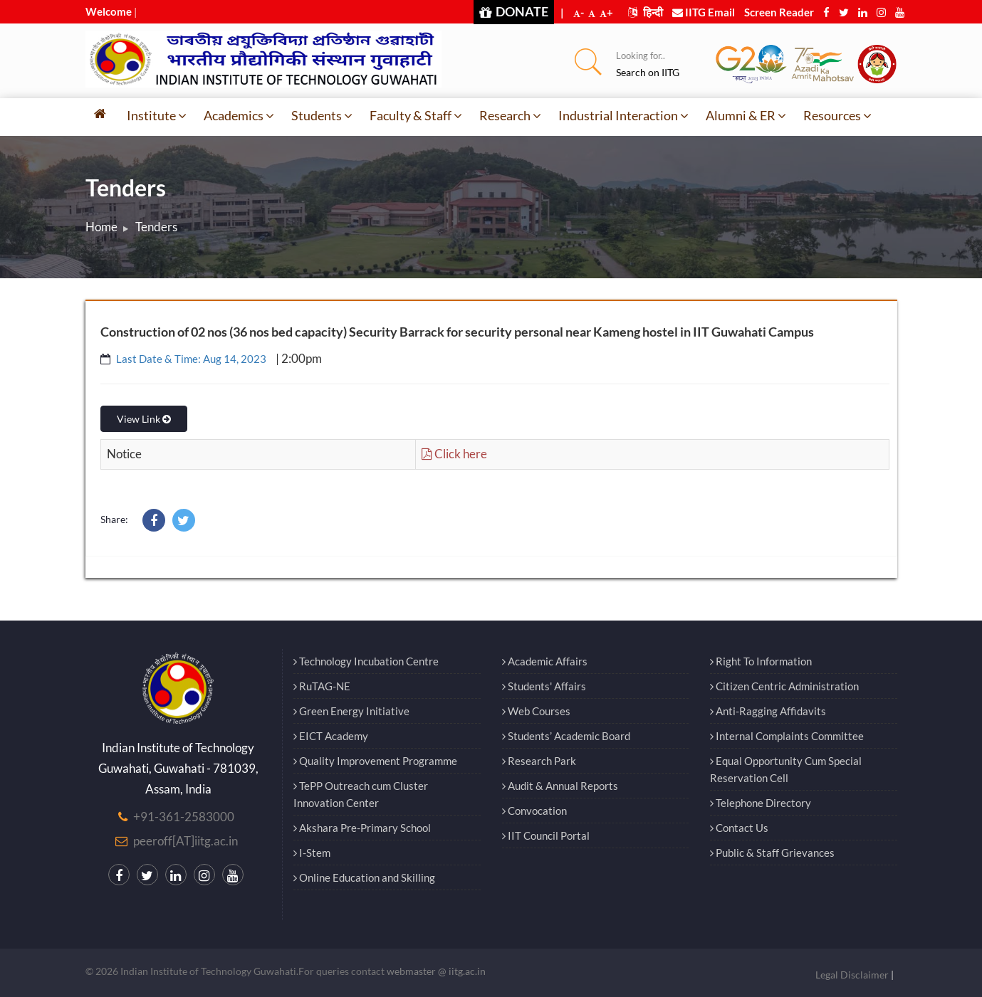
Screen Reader (779, 12)
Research (510, 115)
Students (321, 115)
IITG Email (703, 12)
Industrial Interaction (623, 115)
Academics (239, 115)
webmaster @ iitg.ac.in (436, 971)
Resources (837, 115)
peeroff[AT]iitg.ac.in (185, 840)
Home (101, 226)
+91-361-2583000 (183, 816)
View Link (144, 419)
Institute (157, 115)
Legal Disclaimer (852, 975)
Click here (454, 453)
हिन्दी (645, 12)
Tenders (156, 226)
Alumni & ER (746, 115)
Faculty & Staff (416, 115)
